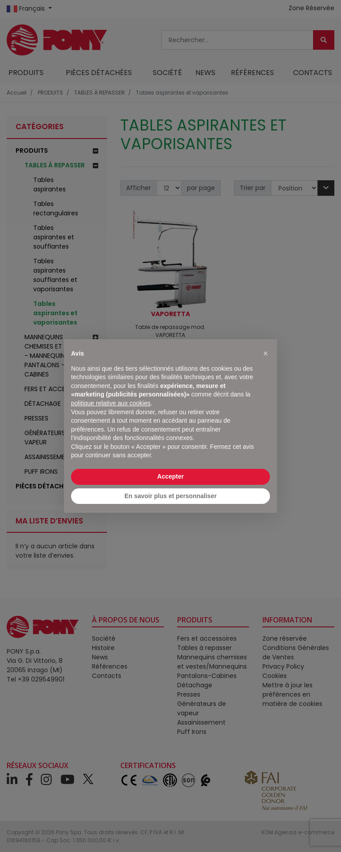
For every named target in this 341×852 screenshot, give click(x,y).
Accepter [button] (170, 476)
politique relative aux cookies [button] (111, 403)
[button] (265, 353)
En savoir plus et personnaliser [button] (170, 495)
